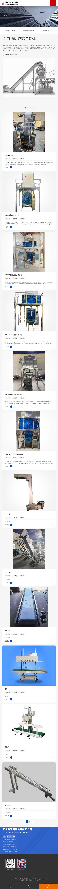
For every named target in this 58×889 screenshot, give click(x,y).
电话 (29, 886)
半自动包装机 (46, 30)
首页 (9, 886)
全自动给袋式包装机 (28, 30)
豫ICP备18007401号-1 (32, 880)
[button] (23, 108)
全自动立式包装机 (10, 30)
